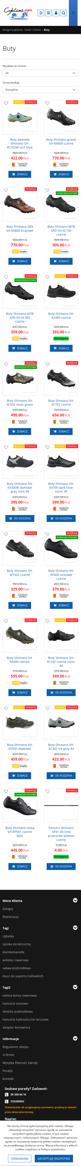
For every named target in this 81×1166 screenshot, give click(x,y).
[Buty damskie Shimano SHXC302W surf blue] (20, 144)
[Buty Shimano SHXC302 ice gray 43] (61, 747)
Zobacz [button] (19, 174)
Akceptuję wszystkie (54, 1159)
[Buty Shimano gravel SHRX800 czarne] (61, 141)
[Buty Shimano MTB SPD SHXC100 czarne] (61, 230)
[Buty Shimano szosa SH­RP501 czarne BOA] (20, 832)
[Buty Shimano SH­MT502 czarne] (20, 573)
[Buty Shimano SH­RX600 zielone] (20, 660)
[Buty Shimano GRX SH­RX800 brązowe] (20, 228)
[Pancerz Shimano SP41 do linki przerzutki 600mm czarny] (61, 834)
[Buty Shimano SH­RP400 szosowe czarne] (61, 575)
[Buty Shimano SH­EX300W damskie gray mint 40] (20, 488)
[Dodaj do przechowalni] (6, 103)
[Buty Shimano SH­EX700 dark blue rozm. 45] (61, 488)
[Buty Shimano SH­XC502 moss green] (20, 403)
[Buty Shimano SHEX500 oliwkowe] (20, 747)
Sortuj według (11, 82)
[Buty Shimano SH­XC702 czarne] (61, 403)
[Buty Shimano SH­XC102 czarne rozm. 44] (61, 662)
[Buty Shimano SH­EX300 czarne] (61, 316)
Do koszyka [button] (20, 518)
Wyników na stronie (15, 66)
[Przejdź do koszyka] (73, 13)
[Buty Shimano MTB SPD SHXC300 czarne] (20, 318)
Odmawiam (20, 1159)
